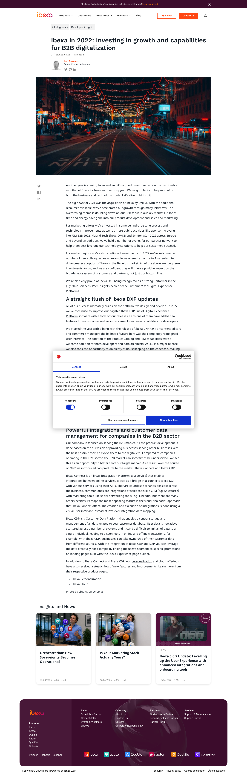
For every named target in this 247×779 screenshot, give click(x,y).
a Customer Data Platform (100, 518)
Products (65, 15)
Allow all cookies (169, 420)
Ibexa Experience (120, 554)
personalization (142, 561)
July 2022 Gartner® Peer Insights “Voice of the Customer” (104, 286)
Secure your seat (150, 4)
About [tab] (171, 367)
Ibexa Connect (75, 475)
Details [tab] (123, 367)
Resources (103, 15)
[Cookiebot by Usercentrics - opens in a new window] (177, 356)
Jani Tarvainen (71, 61)
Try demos (166, 15)
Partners (123, 15)
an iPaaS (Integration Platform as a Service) (118, 475)
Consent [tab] (76, 367)
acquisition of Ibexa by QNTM (127, 203)
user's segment (138, 549)
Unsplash (99, 591)
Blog (138, 15)
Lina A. (83, 591)
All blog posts (60, 27)
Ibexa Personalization (86, 579)
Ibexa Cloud (80, 584)
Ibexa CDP (73, 518)
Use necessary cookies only (123, 420)
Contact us (188, 15)
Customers (84, 15)
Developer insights (82, 27)
